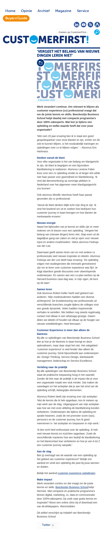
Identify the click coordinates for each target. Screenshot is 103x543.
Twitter (46, 524)
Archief (43, 11)
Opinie (26, 11)
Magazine (63, 11)
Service (83, 11)
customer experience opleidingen (76, 473)
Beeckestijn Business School (72, 487)
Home (10, 11)
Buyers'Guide (16, 18)
